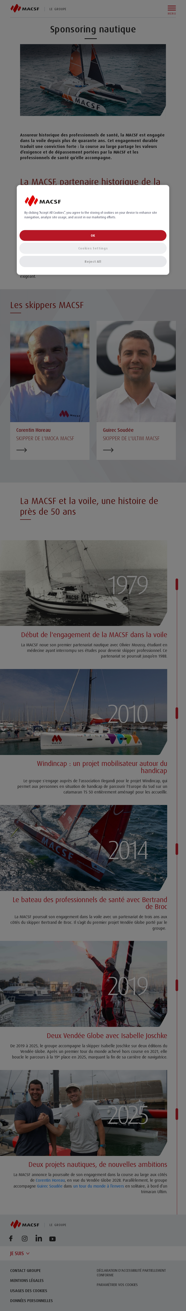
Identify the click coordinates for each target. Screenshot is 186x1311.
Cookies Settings (93, 248)
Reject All (93, 261)
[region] (93, 230)
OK (93, 235)
